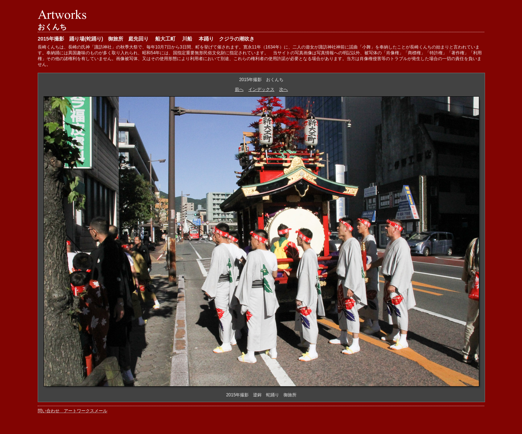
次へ (283, 89)
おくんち (52, 27)
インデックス (261, 89)
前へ (239, 89)
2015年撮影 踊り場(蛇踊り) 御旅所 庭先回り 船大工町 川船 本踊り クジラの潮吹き (146, 39)
